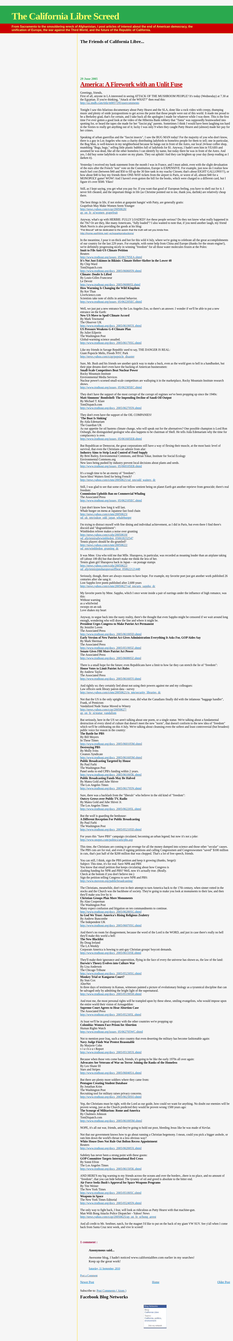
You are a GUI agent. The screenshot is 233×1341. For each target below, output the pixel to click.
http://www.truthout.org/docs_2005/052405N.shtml (110, 1203)
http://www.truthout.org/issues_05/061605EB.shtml (111, 438)
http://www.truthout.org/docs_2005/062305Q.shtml (110, 1096)
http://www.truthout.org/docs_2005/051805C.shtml (110, 1192)
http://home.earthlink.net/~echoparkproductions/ (107, 233)
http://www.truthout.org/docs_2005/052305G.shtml (110, 973)
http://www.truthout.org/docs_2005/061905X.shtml (110, 325)
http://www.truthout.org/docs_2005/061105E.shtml (110, 952)
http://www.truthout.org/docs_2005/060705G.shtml (110, 925)
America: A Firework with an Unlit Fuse (131, 84)
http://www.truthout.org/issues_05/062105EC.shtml (111, 500)
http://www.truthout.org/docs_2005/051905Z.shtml (110, 647)
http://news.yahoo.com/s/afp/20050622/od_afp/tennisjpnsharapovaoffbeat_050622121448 (110, 567)
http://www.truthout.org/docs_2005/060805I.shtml (110, 284)
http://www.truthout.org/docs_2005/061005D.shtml (110, 634)
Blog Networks (151, 1306)
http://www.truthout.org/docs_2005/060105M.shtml (111, 743)
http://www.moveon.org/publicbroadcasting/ (106, 881)
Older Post (223, 1282)
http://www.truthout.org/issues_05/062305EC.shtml (111, 387)
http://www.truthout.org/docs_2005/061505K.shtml (110, 1168)
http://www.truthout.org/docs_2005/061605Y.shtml (110, 678)
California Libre (152, 1312)
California (149, 1318)
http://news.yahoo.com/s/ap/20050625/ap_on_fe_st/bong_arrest (118, 1216)
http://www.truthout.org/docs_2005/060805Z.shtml (110, 658)
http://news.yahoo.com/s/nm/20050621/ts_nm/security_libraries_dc (120, 692)
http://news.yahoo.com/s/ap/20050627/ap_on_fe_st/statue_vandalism (103, 711)
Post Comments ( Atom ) (111, 1290)
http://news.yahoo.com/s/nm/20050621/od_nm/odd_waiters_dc (118, 480)
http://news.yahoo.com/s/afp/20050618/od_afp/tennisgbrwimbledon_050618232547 (106, 536)
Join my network (155, 1326)
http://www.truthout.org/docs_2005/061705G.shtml (110, 342)
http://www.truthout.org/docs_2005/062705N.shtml (110, 408)
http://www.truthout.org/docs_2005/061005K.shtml (110, 774)
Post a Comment (88, 1275)
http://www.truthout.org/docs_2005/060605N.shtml (110, 270)
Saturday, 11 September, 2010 (104, 1268)
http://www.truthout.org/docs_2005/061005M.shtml (111, 1120)
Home (155, 1282)
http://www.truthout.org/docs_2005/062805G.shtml (110, 911)
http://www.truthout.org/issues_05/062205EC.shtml (111, 301)
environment (150, 1320)
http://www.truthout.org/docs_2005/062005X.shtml (110, 1148)
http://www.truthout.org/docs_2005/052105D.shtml (110, 829)
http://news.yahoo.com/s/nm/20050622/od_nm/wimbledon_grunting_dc (104, 546)
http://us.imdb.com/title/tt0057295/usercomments (109, 103)
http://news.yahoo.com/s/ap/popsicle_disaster (107, 356)
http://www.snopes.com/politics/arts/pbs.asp (106, 839)
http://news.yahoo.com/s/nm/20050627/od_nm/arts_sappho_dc (117, 586)
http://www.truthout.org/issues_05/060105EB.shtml (111, 466)
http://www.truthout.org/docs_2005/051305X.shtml (110, 1052)
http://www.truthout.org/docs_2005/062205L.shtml (110, 809)
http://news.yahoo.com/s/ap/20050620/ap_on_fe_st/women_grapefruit (103, 211)
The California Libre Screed (65, 16)
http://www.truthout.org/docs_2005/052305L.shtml (110, 1014)
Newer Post (87, 1282)
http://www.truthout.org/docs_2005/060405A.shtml (110, 1072)
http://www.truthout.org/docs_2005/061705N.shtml (110, 788)
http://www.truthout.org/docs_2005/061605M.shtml (111, 757)
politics (158, 1318)
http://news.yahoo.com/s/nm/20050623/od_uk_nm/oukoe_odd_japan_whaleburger (105, 516)
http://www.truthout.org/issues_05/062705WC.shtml (111, 1031)
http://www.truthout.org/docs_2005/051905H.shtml (110, 994)
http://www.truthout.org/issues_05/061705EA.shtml (111, 257)
